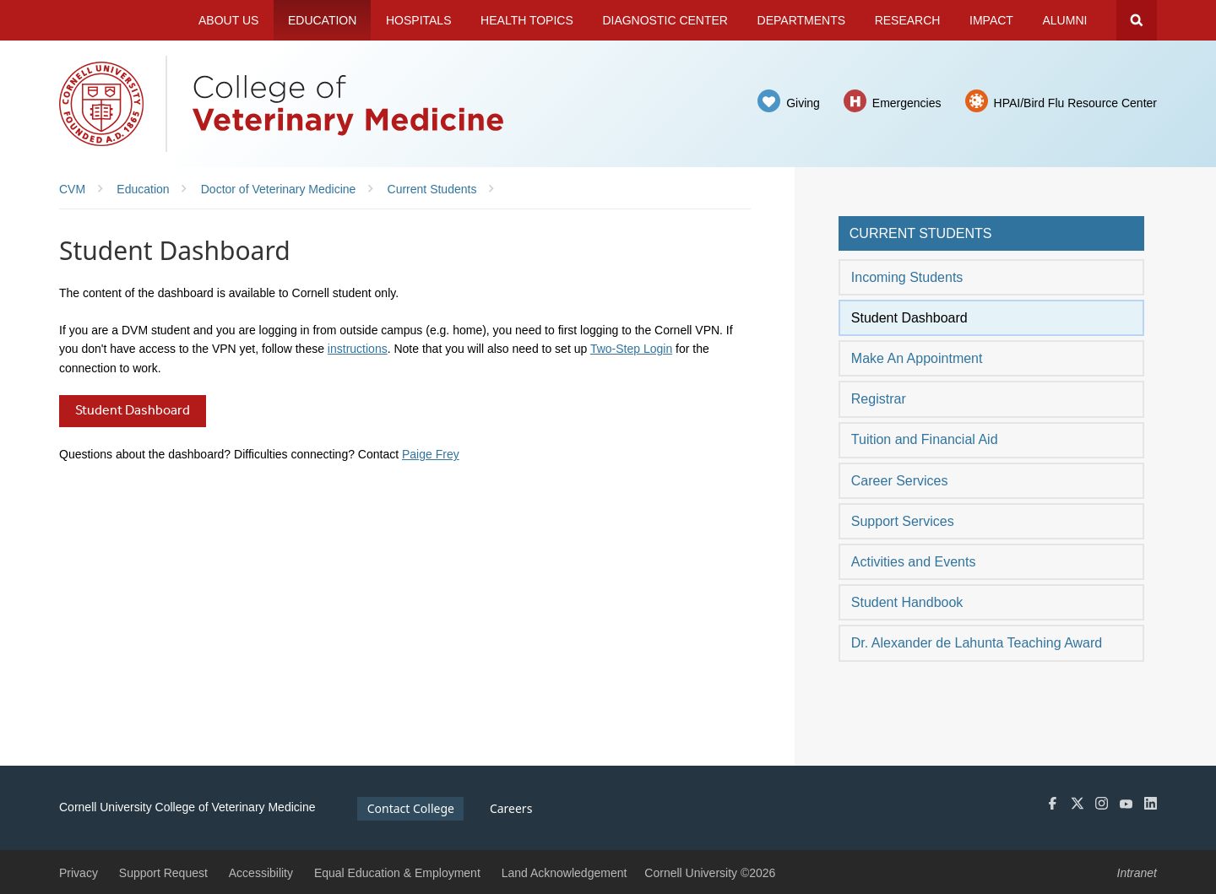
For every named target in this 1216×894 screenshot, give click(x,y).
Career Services (899, 481)
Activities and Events (913, 562)
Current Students (921, 233)
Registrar (878, 399)
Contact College (410, 808)
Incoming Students (907, 277)
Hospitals (419, 20)
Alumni (1065, 20)
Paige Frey (430, 454)
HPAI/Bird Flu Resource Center (1075, 103)
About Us (228, 20)
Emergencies (907, 103)
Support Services (902, 521)
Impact (991, 20)
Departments (801, 20)
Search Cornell (1136, 20)
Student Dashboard (909, 318)
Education (322, 20)
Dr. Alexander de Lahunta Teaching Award (976, 643)
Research (908, 20)
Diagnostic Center (665, 20)
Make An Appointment (917, 358)
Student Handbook (907, 602)
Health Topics (526, 20)
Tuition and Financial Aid (924, 439)
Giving (803, 103)
